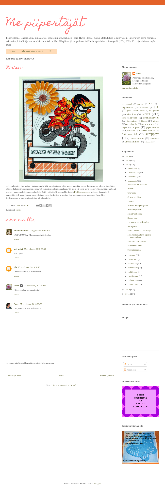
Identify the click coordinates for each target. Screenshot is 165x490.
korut (124, 118)
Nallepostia (132, 226)
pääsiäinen (131, 130)
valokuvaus (154, 138)
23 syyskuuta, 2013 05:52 (40, 230)
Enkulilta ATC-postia (136, 241)
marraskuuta (133, 172)
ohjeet (124, 127)
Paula (16, 285)
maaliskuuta (133, 276)
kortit (18, 210)
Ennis (16, 304)
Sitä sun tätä (129, 134)
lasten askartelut (151, 117)
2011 (127, 294)
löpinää (144, 121)
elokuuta (132, 255)
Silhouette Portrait (147, 130)
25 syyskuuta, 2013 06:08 (35, 249)
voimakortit (148, 142)
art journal (127, 104)
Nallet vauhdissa (134, 214)
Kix (15, 267)
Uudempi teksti (14, 375)
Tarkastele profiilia (130, 88)
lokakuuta (132, 176)
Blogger (97, 483)
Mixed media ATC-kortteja (138, 230)
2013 (127, 164)
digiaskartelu (127, 107)
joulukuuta (133, 168)
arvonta (140, 104)
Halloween (144, 107)
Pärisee (130, 201)
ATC (150, 103)
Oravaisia (131, 193)
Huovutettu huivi (134, 245)
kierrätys (131, 114)
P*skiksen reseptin (82, 192)
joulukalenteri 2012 (135, 110)
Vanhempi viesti (107, 375)
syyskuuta (132, 181)
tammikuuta (133, 284)
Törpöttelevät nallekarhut (138, 222)
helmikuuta (133, 280)
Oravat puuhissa (134, 197)
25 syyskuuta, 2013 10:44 (35, 285)
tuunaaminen (137, 138)
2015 (127, 156)
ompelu (136, 127)
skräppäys (152, 134)
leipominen (132, 121)
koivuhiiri (18, 249)
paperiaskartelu (152, 127)
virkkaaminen (132, 141)
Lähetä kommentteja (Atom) (64, 385)
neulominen (148, 123)
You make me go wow (137, 184)
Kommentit (130, 370)
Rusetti (130, 188)
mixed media (131, 124)
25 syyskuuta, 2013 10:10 (29, 267)
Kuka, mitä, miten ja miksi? (32, 51)
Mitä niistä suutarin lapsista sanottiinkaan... (139, 236)
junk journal (154, 110)
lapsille (133, 117)
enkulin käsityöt (21, 230)
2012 (127, 289)
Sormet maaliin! (134, 250)
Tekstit (128, 364)
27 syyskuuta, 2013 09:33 (31, 304)
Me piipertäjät (45, 23)
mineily (156, 121)
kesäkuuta (132, 263)
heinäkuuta (133, 259)
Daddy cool (132, 218)
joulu (156, 107)
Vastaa (16, 239)
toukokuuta (133, 267)
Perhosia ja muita (134, 209)
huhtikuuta (133, 272)
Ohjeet (51, 51)
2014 (127, 160)
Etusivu (12, 51)
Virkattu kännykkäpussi (137, 205)
